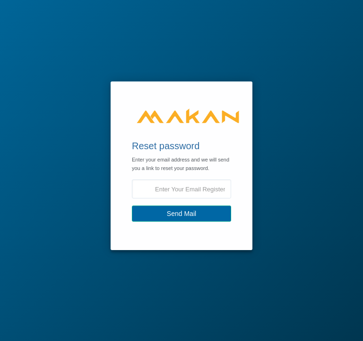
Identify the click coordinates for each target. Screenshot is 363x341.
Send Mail (181, 213)
